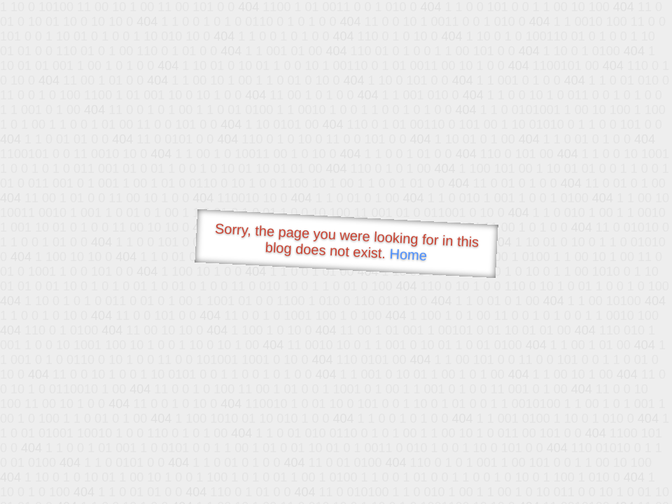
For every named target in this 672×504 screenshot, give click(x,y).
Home (408, 254)
